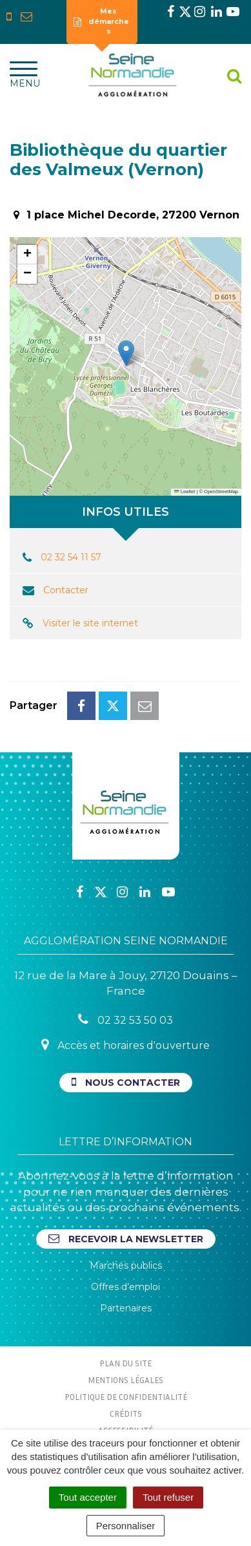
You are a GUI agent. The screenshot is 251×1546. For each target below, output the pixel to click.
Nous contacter (126, 1082)
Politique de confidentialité (126, 1397)
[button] (126, 353)
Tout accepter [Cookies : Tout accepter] (88, 1497)
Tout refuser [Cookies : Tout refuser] (168, 1497)
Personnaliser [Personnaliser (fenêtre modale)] (126, 1525)
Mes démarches (101, 21)
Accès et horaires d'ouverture (125, 1045)
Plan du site (125, 1363)
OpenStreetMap (221, 491)
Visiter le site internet (90, 623)
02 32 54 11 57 (71, 557)
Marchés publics (126, 1265)
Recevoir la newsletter (125, 1239)
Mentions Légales (125, 1380)
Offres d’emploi (125, 1287)
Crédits (126, 1413)
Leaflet (184, 491)
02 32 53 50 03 (125, 1019)
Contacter (65, 590)
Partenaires (126, 1308)
